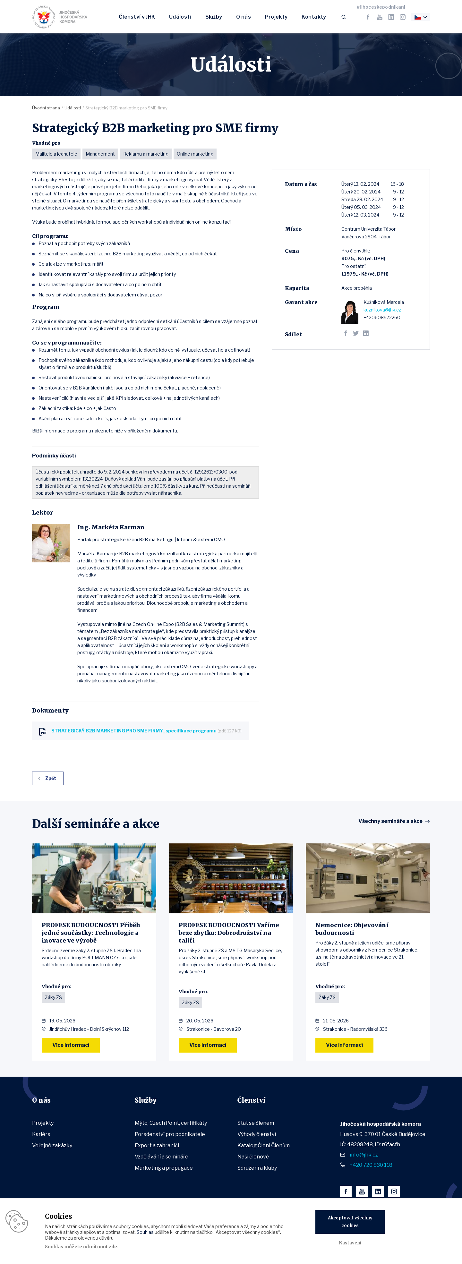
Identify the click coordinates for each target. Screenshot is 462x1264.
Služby (213, 17)
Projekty (276, 17)
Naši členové (253, 1157)
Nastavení (350, 1243)
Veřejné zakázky (52, 1145)
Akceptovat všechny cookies (350, 1221)
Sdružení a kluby (257, 1168)
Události (180, 17)
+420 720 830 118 (371, 1165)
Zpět (50, 778)
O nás (243, 17)
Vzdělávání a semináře (161, 1157)
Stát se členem (255, 1123)
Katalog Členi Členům (263, 1145)
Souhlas (145, 1232)
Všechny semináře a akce (390, 821)
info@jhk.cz (364, 1155)
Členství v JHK (137, 17)
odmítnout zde (100, 1247)
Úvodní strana (46, 107)
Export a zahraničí (157, 1145)
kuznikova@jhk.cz (382, 309)
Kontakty (314, 17)
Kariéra (41, 1134)
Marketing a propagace (164, 1168)
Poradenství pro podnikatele (170, 1134)
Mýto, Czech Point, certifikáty (171, 1123)
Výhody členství (256, 1134)
